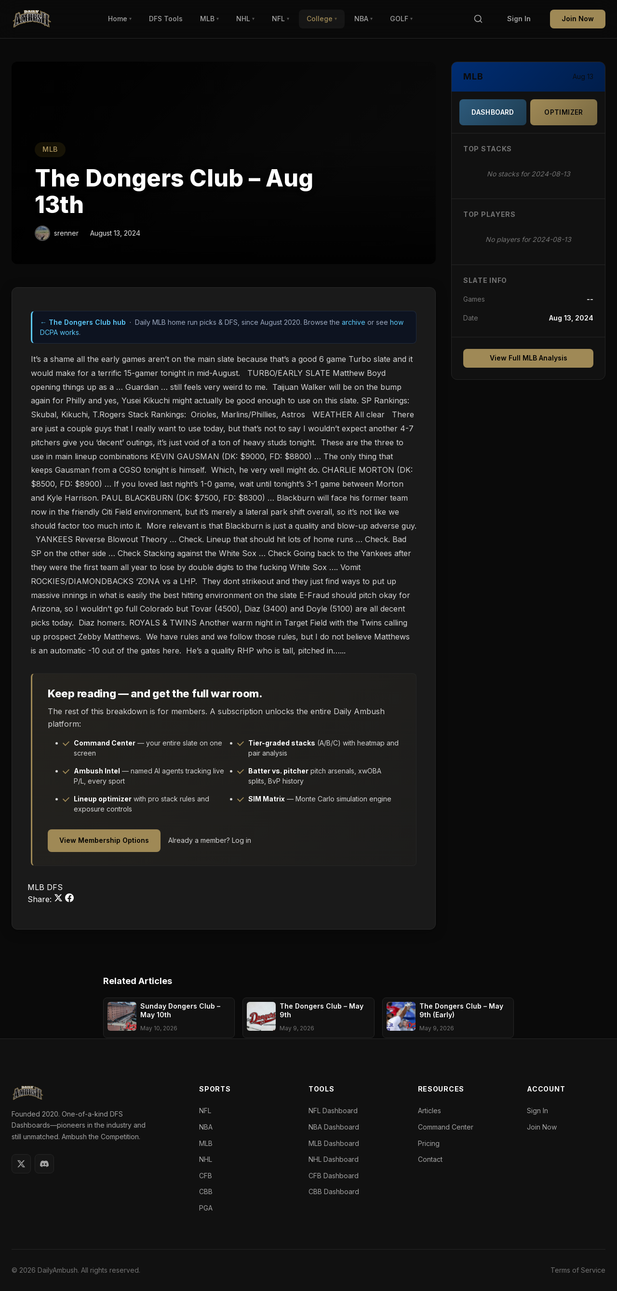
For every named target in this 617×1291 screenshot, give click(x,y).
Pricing (429, 1143)
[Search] (478, 19)
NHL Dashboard (333, 1159)
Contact (430, 1159)
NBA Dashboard (333, 1127)
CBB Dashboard (333, 1191)
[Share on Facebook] (69, 899)
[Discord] (44, 1163)
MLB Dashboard (333, 1143)
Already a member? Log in (209, 840)
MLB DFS (45, 887)
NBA (363, 18)
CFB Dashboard (333, 1175)
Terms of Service (577, 1270)
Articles (429, 1110)
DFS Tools (166, 18)
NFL (280, 18)
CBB (206, 1191)
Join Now (578, 18)
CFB (205, 1175)
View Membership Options (104, 840)
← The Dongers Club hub (83, 322)
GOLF (401, 18)
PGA (206, 1208)
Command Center (445, 1127)
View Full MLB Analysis (528, 358)
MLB (209, 18)
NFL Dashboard (333, 1110)
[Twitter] (21, 1163)
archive (353, 322)
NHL (245, 18)
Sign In (519, 18)
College (322, 18)
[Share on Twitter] (59, 899)
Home (120, 18)
